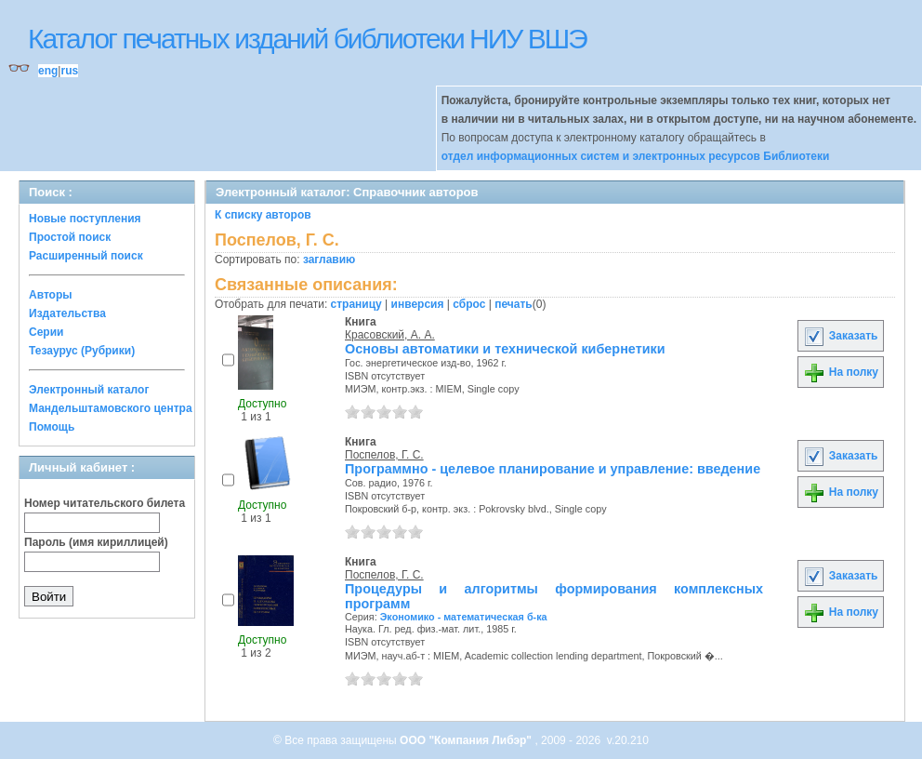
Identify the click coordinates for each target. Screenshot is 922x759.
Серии (46, 332)
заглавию (329, 259)
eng (48, 70)
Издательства (67, 313)
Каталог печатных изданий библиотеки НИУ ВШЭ (307, 38)
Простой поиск (70, 237)
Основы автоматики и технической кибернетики (505, 348)
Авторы (50, 294)
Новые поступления (85, 218)
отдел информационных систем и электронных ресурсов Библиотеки (635, 156)
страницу (356, 304)
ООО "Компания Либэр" (467, 740)
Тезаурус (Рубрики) (82, 350)
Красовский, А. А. (390, 334)
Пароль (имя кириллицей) (96, 542)
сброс (469, 304)
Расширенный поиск (86, 255)
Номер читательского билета (104, 503)
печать (513, 304)
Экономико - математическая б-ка (463, 616)
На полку (840, 372)
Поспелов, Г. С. (384, 454)
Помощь (51, 426)
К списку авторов (263, 214)
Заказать (840, 335)
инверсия (417, 304)
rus (69, 70)
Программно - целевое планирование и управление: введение (552, 468)
